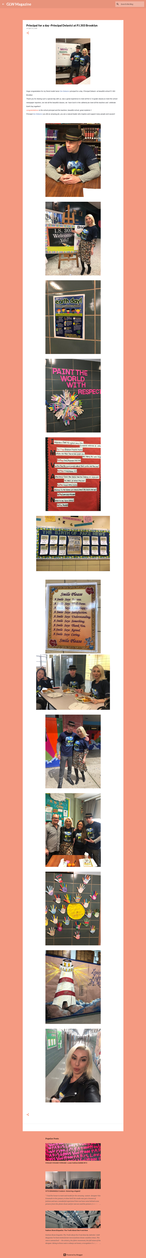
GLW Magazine (18, 4)
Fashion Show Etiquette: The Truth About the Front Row (66, 1230)
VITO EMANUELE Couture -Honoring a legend (62, 1191)
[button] (27, 33)
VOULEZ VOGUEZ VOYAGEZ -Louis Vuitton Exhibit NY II (66, 1163)
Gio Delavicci (64, 91)
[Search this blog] (132, 4)
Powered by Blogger (73, 1255)
